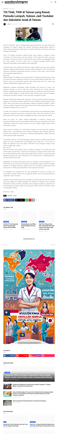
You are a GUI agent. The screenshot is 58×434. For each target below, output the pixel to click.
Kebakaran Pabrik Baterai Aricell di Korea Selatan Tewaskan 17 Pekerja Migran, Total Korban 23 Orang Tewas (32, 385)
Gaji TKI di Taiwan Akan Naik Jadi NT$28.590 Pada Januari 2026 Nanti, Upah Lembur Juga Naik (46, 226)
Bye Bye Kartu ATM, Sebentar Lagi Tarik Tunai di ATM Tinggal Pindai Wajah (15, 425)
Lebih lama (52, 244)
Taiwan (15, 195)
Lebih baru (5, 244)
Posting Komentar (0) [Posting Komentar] (29, 239)
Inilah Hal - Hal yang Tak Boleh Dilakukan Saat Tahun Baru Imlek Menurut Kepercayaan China (42, 425)
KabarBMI (11, 8)
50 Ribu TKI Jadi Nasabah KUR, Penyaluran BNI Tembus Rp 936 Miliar (10, 225)
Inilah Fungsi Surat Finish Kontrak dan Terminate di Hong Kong (29, 401)
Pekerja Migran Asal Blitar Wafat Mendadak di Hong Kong (28, 225)
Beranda (5, 8)
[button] (2, 2)
